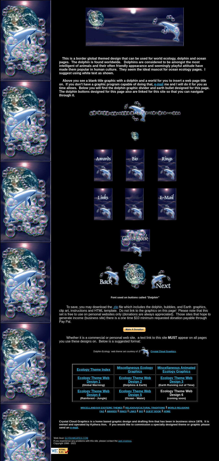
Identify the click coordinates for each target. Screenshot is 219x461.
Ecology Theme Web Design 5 (135, 393)
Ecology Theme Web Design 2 (135, 379)
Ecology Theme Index (93, 369)
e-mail (158, 84)
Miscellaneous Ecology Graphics (135, 369)
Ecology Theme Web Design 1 (94, 379)
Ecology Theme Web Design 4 (94, 393)
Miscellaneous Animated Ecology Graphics (176, 369)
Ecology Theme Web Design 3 (176, 379)
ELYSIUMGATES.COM (76, 438)
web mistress (125, 441)
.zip (115, 307)
